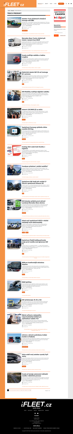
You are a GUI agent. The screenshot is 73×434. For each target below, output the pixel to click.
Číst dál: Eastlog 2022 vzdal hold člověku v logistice (31, 161)
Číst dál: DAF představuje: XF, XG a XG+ (29, 310)
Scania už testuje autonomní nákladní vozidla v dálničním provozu (35, 375)
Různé (23, 158)
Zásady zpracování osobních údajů (51, 428)
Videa (51, 3)
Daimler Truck (24, 30)
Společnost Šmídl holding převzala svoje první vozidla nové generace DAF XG (35, 242)
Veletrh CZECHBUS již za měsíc (32, 109)
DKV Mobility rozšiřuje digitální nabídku (35, 92)
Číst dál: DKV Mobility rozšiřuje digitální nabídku (30, 105)
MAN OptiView (27, 282)
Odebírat (56, 35)
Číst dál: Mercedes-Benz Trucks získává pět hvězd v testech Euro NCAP (34, 50)
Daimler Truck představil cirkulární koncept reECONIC (34, 19)
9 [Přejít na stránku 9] (23, 390)
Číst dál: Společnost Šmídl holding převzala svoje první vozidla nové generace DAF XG (35, 257)
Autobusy (24, 366)
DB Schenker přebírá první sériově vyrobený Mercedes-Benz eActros (33, 202)
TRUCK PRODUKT (29, 25)
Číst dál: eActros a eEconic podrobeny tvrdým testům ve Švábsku (33, 349)
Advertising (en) (27, 428)
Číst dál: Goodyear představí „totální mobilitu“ (30, 177)
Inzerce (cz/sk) (17, 428)
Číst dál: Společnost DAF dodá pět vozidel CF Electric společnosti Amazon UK (35, 196)
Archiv (35, 410)
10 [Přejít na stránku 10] (25, 390)
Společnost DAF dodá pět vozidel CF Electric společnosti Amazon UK (34, 182)
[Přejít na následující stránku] (28, 390)
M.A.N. (23, 274)
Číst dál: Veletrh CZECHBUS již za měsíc (29, 122)
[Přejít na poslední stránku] (30, 390)
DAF (23, 84)
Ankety (46, 3)
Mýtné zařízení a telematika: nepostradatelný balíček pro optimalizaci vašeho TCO (32, 317)
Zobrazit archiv (63, 35)
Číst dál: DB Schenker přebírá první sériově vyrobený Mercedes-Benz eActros (35, 216)
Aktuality (40, 3)
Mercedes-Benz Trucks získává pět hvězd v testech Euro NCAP (33, 39)
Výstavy (23, 119)
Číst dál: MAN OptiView (26, 295)
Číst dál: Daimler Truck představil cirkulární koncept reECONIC (33, 33)
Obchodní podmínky (37, 428)
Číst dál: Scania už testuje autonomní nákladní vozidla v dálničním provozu (35, 386)
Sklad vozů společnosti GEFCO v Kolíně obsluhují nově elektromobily (35, 221)
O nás (55, 3)
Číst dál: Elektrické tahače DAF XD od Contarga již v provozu (32, 87)
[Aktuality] (42, 4)
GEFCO (23, 232)
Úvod (25, 410)
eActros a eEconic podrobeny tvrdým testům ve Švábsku (34, 336)
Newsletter (41, 410)
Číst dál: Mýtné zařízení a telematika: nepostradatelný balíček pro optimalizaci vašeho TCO (35, 330)
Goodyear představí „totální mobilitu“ (35, 166)
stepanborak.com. (48, 430)
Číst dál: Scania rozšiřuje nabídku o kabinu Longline (31, 67)
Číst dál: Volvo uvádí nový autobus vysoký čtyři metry (31, 369)
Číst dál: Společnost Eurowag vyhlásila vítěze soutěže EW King (33, 142)
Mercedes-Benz (25, 346)
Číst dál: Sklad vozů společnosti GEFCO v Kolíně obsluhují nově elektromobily (35, 235)
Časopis (60, 3)
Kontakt (47, 410)
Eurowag (23, 139)
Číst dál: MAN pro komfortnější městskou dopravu (31, 277)
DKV (23, 101)
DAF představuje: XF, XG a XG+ (32, 300)
